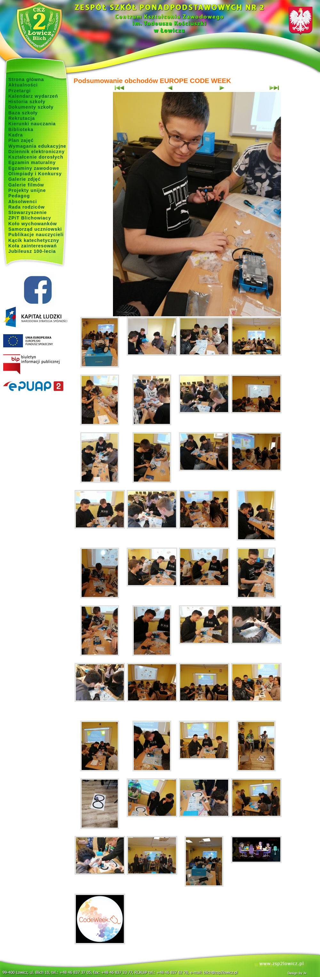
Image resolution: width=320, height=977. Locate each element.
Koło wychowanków (32, 223)
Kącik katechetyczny (33, 240)
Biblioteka (20, 129)
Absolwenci (22, 201)
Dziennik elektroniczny (36, 151)
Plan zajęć (21, 140)
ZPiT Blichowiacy (29, 217)
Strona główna (26, 79)
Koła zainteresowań (32, 245)
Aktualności (23, 84)
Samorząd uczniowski (35, 229)
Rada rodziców (26, 207)
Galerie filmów (26, 184)
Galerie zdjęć (24, 179)
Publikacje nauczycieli (36, 234)
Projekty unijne (27, 190)
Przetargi (19, 90)
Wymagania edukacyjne (37, 146)
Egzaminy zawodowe (33, 168)
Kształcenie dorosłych (35, 157)
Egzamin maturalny (32, 162)
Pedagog (19, 195)
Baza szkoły (23, 112)
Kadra (15, 134)
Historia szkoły (26, 101)
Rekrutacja (21, 118)
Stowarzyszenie (27, 212)
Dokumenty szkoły (31, 107)
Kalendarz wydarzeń (33, 96)
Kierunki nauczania (32, 123)
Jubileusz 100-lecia (32, 251)
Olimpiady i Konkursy (35, 173)
